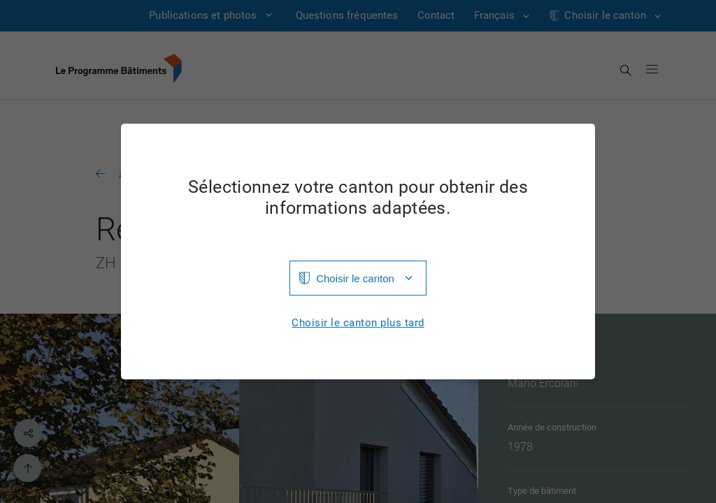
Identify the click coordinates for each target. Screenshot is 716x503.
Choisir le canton (355, 278)
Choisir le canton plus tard (358, 323)
